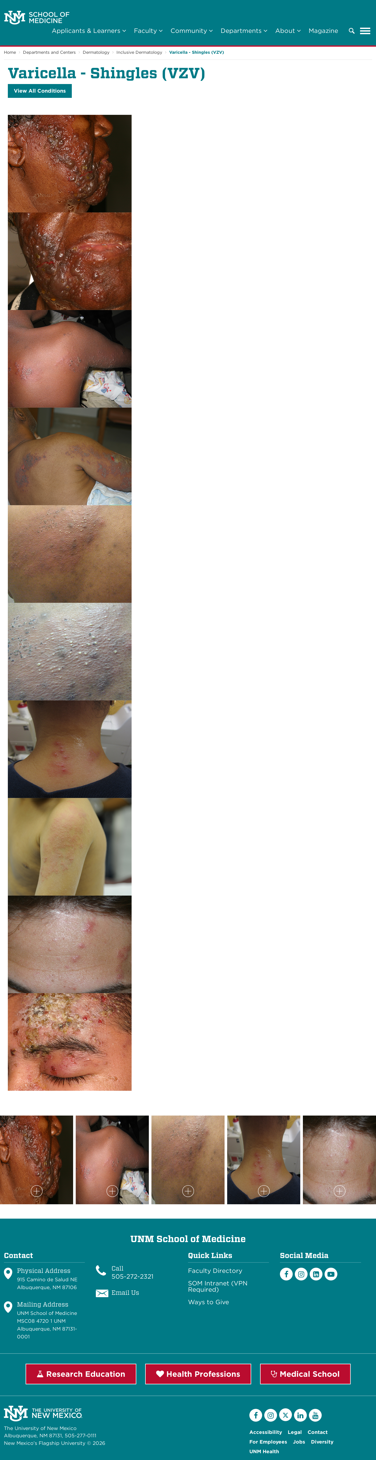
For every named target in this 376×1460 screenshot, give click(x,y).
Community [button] (192, 30)
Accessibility (265, 1432)
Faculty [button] (148, 30)
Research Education (81, 1374)
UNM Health (264, 1452)
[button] (351, 31)
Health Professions (198, 1374)
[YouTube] (315, 1415)
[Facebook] (286, 1274)
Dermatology (96, 52)
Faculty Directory (215, 1271)
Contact (318, 1432)
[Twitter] (285, 1414)
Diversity (322, 1442)
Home (10, 52)
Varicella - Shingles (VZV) (196, 52)
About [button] (288, 30)
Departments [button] (244, 30)
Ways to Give (208, 1302)
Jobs (299, 1442)
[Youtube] (331, 1274)
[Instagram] (301, 1274)
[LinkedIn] (316, 1274)
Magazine (323, 30)
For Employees (268, 1442)
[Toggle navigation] (365, 31)
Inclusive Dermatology (139, 52)
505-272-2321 (132, 1276)
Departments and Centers (49, 52)
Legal (295, 1432)
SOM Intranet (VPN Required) (218, 1286)
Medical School (305, 1374)
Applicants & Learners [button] (89, 30)
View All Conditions (40, 91)
